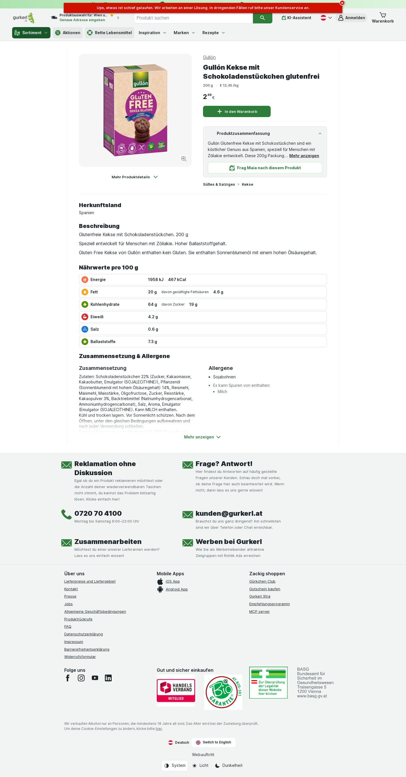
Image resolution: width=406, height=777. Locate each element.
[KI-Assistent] (296, 17)
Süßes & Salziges (219, 184)
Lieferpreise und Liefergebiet (90, 581)
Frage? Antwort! (224, 464)
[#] (268, 683)
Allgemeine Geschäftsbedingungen (95, 611)
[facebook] (67, 678)
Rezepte (214, 32)
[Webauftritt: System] (174, 765)
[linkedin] (108, 678)
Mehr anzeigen (304, 155)
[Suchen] (262, 17)
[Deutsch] (325, 17)
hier (159, 728)
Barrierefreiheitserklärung (86, 649)
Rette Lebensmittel (109, 33)
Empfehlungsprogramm (269, 604)
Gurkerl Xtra (259, 596)
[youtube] (94, 678)
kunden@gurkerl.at (229, 513)
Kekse (247, 184)
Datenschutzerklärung (83, 634)
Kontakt (71, 589)
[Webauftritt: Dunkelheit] (228, 765)
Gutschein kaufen (264, 589)
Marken (185, 32)
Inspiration (153, 32)
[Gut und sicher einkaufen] (223, 692)
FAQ (67, 626)
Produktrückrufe (78, 619)
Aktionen (67, 33)
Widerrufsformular (80, 656)
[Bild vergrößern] (183, 158)
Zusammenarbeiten (108, 541)
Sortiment (31, 33)
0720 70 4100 (98, 513)
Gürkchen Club (262, 581)
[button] (351, 17)
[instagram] (81, 678)
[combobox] (193, 17)
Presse (70, 596)
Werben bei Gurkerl (229, 541)
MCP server (259, 611)
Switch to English (213, 742)
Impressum (73, 641)
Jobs (68, 604)
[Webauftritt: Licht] (200, 765)
